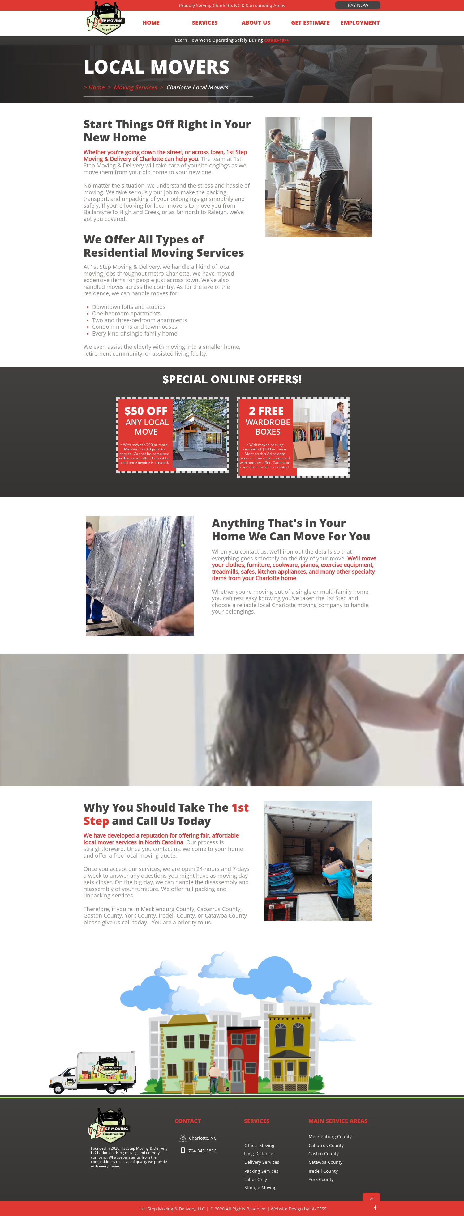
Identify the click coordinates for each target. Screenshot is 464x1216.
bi (318, 1209)
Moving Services (135, 87)
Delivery (253, 1162)
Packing (252, 1171)
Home (97, 87)
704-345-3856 (202, 1151)
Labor (250, 1179)
